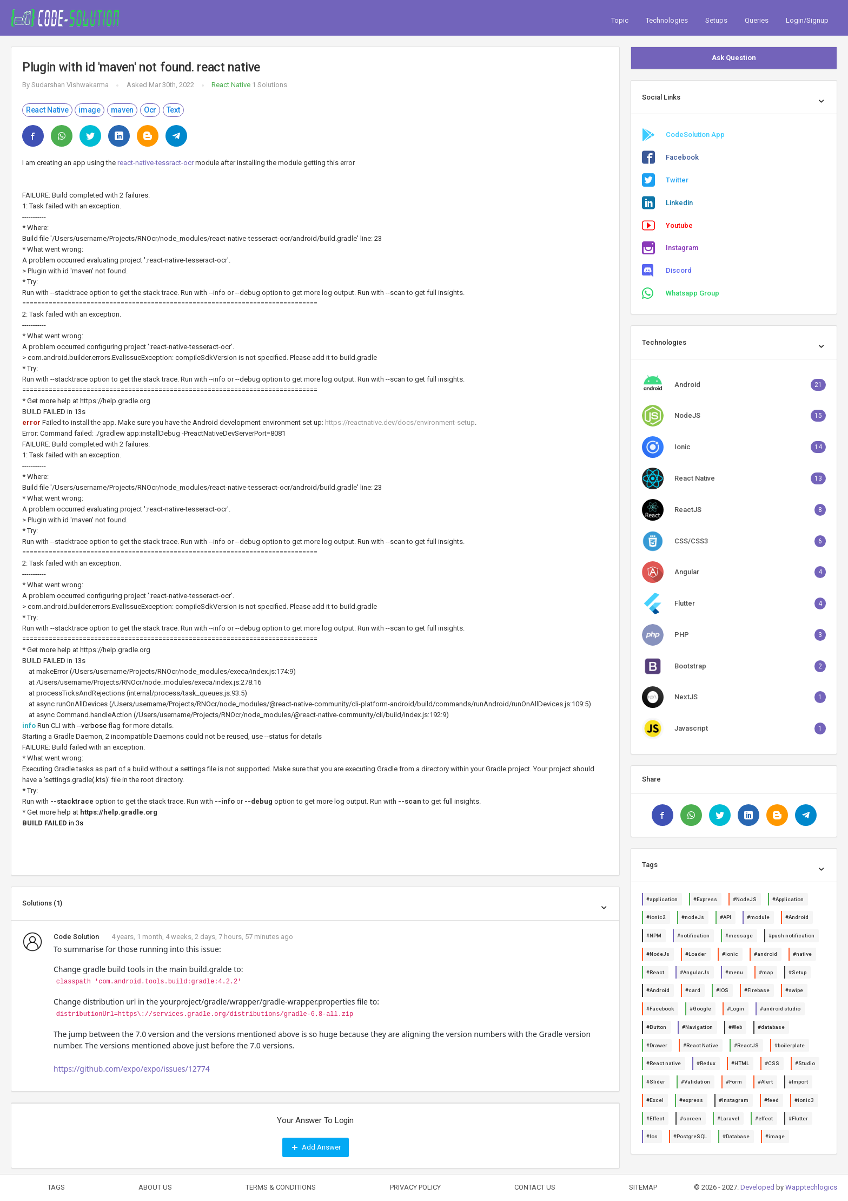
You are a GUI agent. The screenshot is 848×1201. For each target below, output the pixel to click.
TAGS (56, 1187)
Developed (757, 1187)
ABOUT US (155, 1187)
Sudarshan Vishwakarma (70, 85)
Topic (619, 20)
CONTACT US (534, 1187)
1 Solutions (269, 85)
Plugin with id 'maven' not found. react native (141, 67)
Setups (716, 20)
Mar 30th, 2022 (171, 85)
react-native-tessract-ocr (155, 163)
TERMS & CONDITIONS (281, 1187)
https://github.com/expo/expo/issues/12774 (132, 1069)
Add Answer (315, 1147)
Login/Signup (807, 20)
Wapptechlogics (811, 1187)
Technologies (667, 20)
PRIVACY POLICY (415, 1187)
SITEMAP (643, 1187)
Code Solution (76, 937)
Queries (757, 20)
